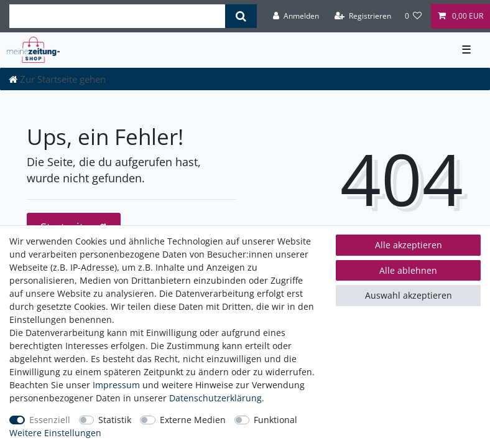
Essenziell (49, 420)
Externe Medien (193, 420)
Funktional (275, 420)
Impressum (116, 385)
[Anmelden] (296, 16)
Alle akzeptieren (408, 245)
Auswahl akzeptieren (408, 295)
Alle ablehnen (408, 270)
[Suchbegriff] (117, 16)
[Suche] (241, 16)
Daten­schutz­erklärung (215, 398)
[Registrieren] (363, 16)
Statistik (114, 420)
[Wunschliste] (413, 16)
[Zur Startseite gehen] (57, 79)
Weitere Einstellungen (55, 433)
